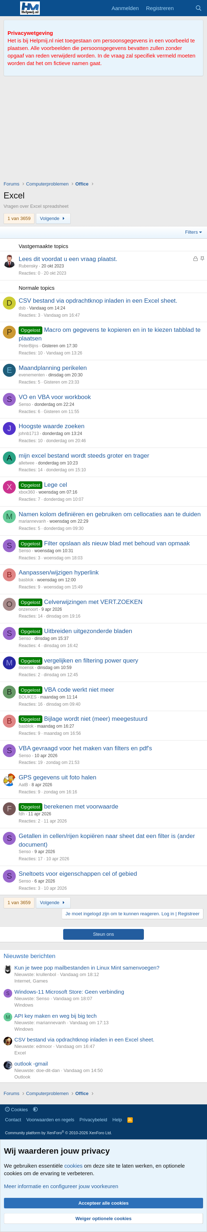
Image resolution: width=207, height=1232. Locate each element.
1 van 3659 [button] (19, 218)
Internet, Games (31, 981)
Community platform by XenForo (58, 1133)
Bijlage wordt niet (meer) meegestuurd (95, 718)
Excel (20, 1052)
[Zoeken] (199, 8)
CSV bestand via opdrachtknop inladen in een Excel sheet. (98, 300)
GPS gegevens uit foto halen (57, 777)
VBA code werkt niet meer (79, 689)
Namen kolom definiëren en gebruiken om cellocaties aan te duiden (110, 514)
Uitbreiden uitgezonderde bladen (88, 631)
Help (117, 1119)
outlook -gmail (31, 1064)
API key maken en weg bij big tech (55, 1016)
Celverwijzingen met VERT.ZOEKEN (93, 602)
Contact (13, 1119)
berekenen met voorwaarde (81, 806)
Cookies (16, 1109)
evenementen (32, 374)
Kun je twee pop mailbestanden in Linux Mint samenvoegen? (86, 968)
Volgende (53, 218)
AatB (23, 784)
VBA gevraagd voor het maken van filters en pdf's (85, 748)
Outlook (22, 1077)
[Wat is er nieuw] (184, 8)
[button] (35, 1109)
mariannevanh (32, 521)
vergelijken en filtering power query (91, 660)
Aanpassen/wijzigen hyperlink (59, 572)
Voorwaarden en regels (50, 1119)
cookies (73, 1166)
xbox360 (27, 492)
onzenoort (28, 609)
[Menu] (9, 8)
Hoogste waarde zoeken (51, 426)
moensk (26, 667)
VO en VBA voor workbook (55, 397)
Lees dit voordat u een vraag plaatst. (68, 259)
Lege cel (55, 484)
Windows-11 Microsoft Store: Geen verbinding (69, 992)
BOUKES (28, 697)
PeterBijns (28, 345)
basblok (26, 579)
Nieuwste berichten (30, 956)
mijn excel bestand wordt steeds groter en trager (84, 455)
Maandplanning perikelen (53, 368)
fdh (22, 813)
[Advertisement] (105, 130)
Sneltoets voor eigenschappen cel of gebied (78, 873)
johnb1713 (29, 433)
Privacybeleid (93, 1119)
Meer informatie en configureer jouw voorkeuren (61, 1186)
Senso (25, 404)
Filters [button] (191, 232)
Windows (23, 1005)
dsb (22, 308)
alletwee (26, 463)
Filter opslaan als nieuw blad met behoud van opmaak (117, 543)
